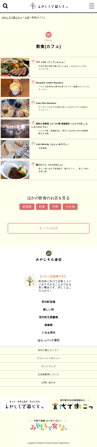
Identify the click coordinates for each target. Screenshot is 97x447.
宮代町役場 (48, 301)
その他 (70, 206)
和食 (42, 206)
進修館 (48, 324)
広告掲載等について (48, 374)
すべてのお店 (48, 228)
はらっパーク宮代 (49, 340)
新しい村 (48, 309)
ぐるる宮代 (48, 332)
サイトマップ (48, 366)
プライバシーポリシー (48, 358)
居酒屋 (27, 206)
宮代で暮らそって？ (48, 350)
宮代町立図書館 (48, 317)
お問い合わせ (48, 382)
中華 (55, 206)
